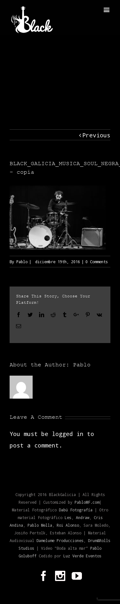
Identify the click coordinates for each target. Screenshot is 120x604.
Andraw (82, 517)
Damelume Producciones (60, 540)
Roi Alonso (68, 525)
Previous (96, 135)
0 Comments (96, 261)
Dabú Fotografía (75, 509)
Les (68, 517)
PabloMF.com (87, 502)
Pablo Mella (40, 525)
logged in (68, 434)
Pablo (22, 261)
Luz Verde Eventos (82, 555)
